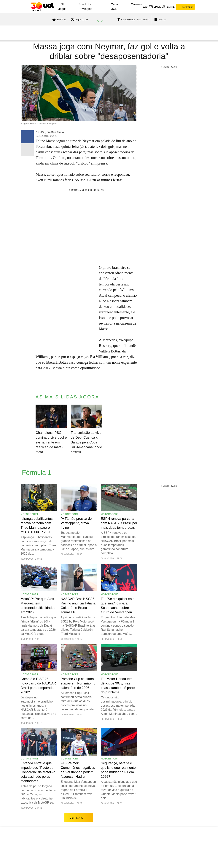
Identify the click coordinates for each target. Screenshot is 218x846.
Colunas (136, 4)
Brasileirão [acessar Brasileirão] (142, 19)
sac (145, 7)
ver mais (79, 817)
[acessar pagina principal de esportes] (159, 19)
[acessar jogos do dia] (79, 19)
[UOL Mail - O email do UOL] (155, 7)
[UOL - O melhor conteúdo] (42, 6)
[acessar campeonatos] (125, 19)
